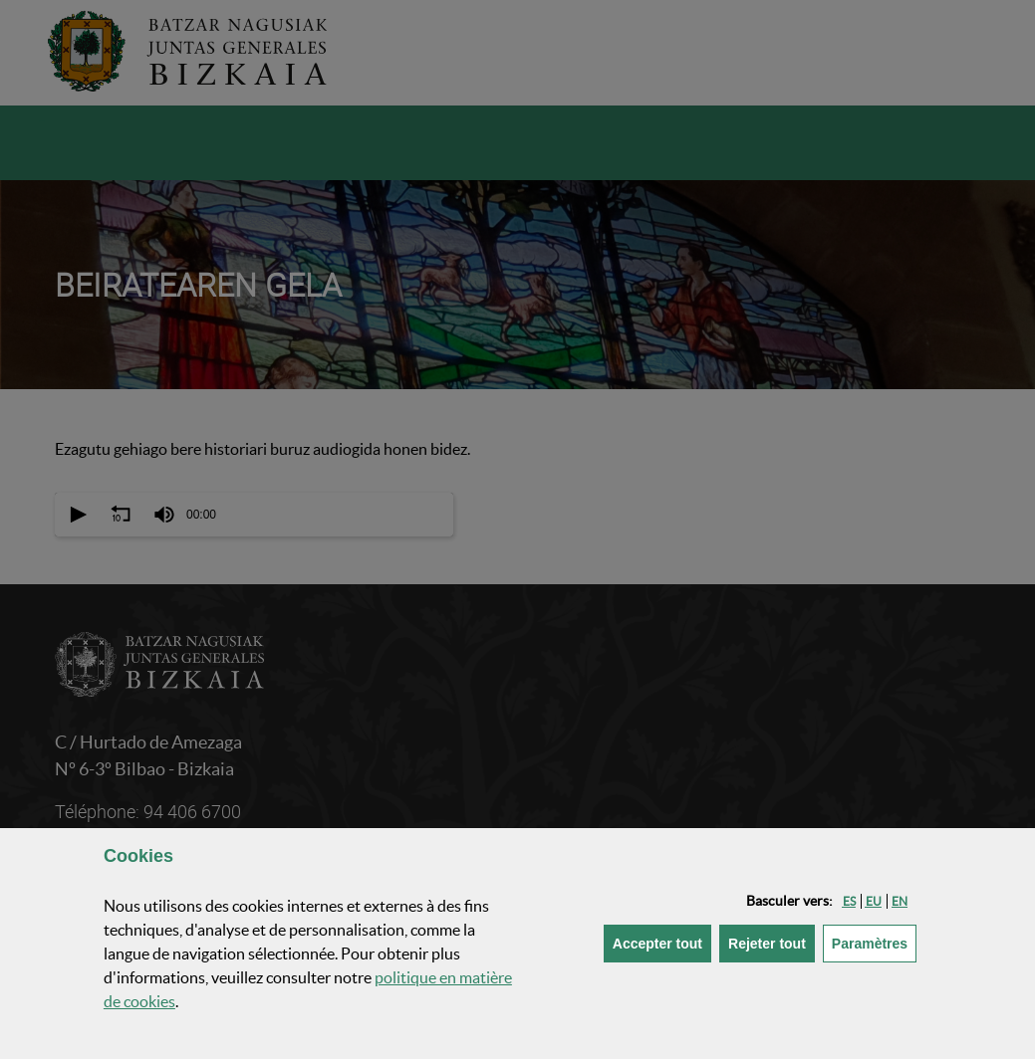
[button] (849, 901)
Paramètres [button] (874, 942)
